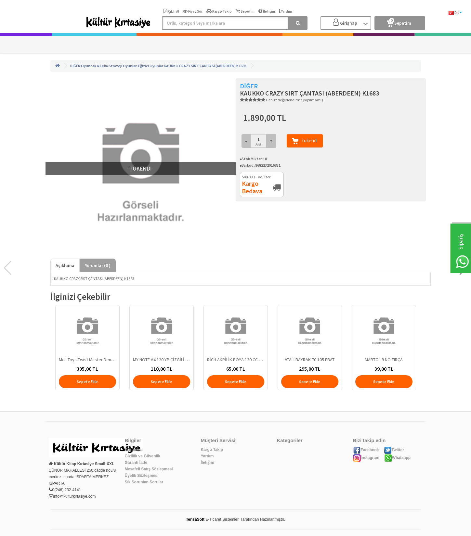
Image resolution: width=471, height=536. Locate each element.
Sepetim (399, 22)
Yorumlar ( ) (98, 265)
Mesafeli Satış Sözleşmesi (149, 469)
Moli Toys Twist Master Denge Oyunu (94, 360)
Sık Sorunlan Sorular (144, 482)
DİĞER (75, 65)
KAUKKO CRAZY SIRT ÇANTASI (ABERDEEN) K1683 (205, 65)
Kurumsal (134, 449)
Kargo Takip (212, 449)
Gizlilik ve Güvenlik (142, 456)
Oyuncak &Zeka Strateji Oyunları (109, 65)
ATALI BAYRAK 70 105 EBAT (309, 360)
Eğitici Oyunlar (150, 65)
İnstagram (366, 457)
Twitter (394, 450)
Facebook (366, 450)
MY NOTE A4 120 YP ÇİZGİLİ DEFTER (166, 360)
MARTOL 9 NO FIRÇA (384, 360)
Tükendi (305, 140)
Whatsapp (397, 457)
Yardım (207, 456)
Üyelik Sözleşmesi (142, 475)
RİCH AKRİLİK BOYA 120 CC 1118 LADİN (243, 360)
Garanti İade (136, 462)
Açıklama (65, 265)
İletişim (207, 462)
